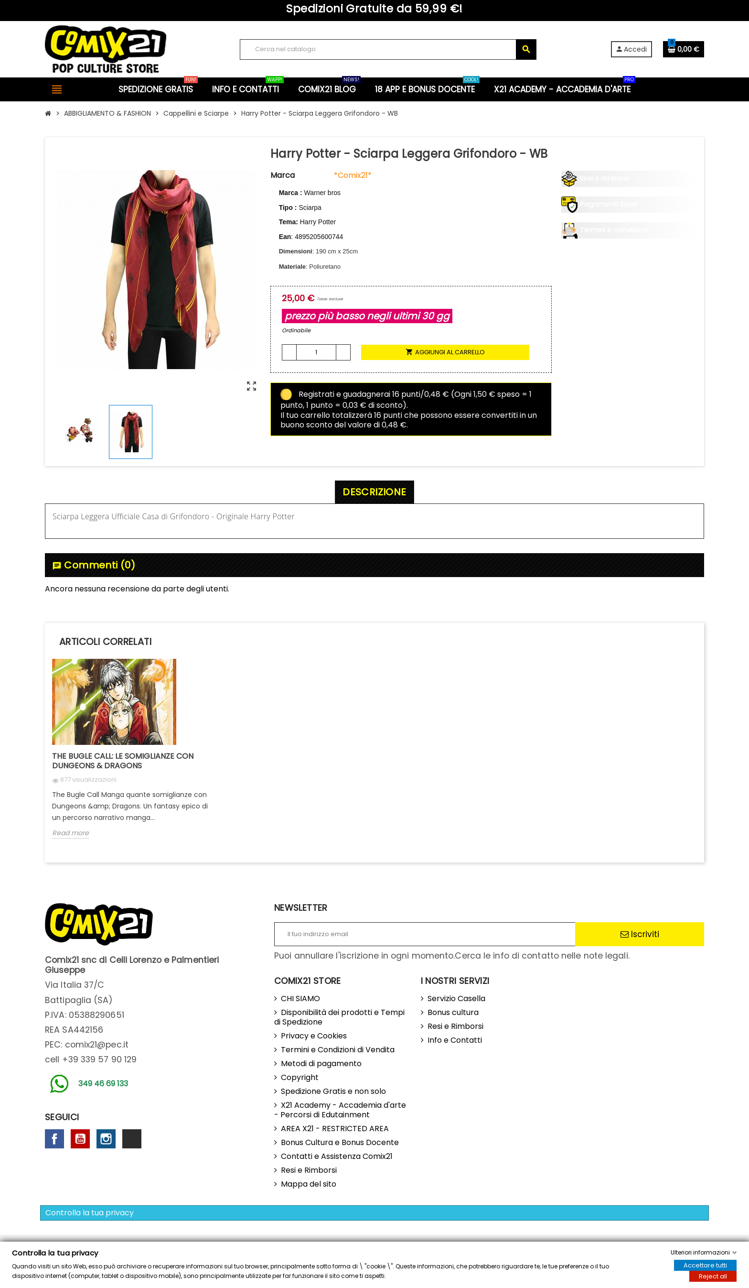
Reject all (713, 1276)
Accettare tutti (705, 1265)
